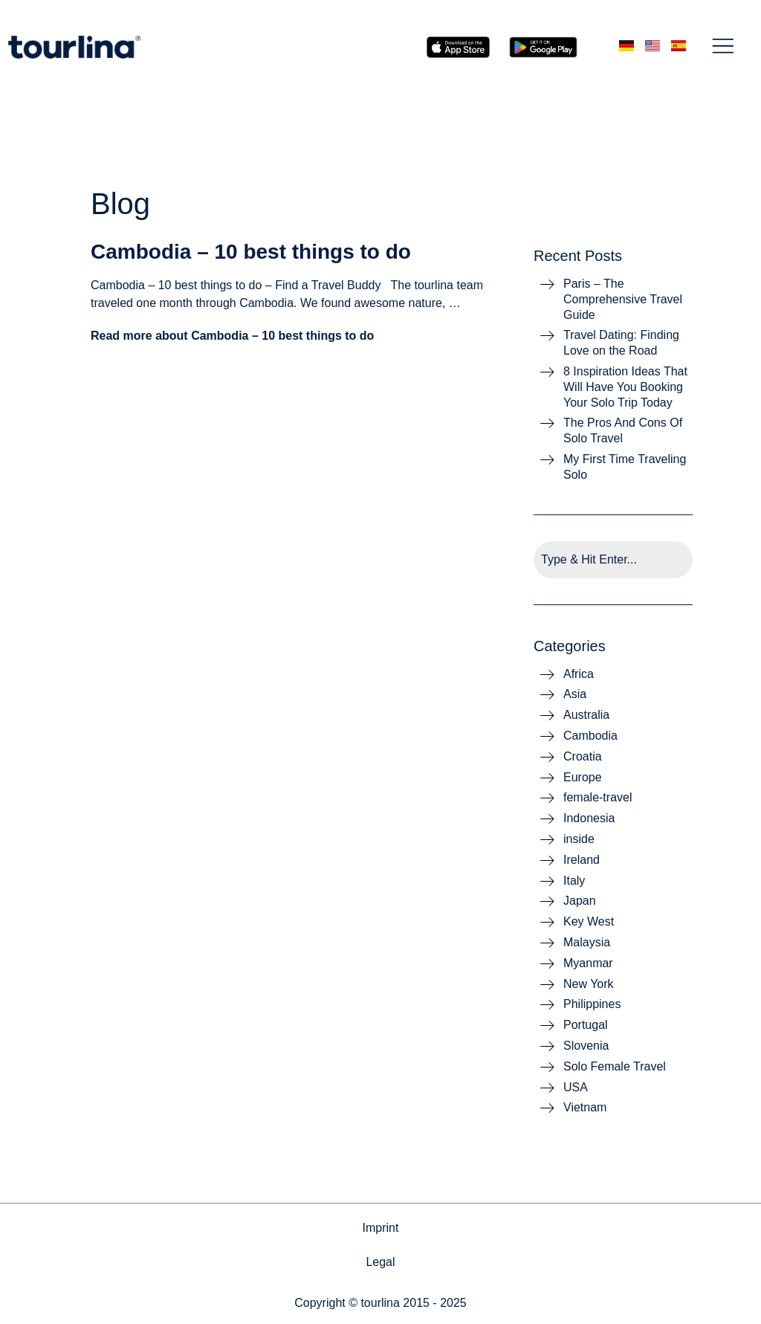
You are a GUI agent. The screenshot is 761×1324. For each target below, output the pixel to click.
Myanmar (588, 963)
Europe (582, 777)
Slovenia (586, 1045)
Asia (574, 694)
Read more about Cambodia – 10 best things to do (232, 335)
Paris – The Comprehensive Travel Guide (622, 299)
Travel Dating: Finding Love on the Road (621, 343)
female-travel (597, 797)
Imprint (381, 1227)
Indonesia (589, 818)
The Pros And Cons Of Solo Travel (622, 430)
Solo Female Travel (614, 1066)
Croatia (582, 756)
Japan (579, 900)
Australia (586, 714)
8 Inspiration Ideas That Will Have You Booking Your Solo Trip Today (625, 387)
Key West (588, 921)
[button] (723, 47)
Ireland (581, 859)
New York (588, 984)
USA (575, 1087)
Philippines (592, 1004)
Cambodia (590, 735)
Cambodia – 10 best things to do (251, 251)
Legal (380, 1262)
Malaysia (586, 942)
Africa (578, 674)
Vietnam (584, 1107)
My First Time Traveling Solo (624, 467)
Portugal (585, 1024)
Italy (574, 880)
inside (579, 839)
